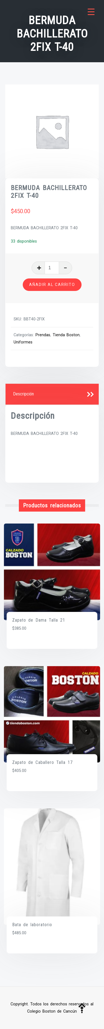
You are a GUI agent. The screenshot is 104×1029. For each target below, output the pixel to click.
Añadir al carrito (52, 284)
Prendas (42, 335)
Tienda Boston (66, 335)
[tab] (52, 394)
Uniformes (23, 342)
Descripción (23, 394)
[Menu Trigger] (91, 11)
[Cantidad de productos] (52, 267)
